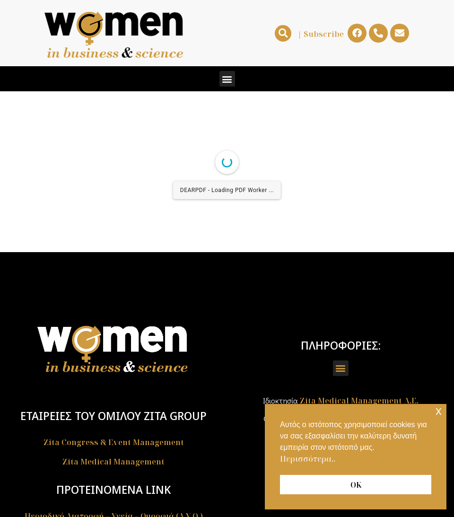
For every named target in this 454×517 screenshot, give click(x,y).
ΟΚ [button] (355, 485)
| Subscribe (320, 34)
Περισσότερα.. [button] (307, 459)
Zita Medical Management (113, 461)
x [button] (439, 410)
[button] (283, 33)
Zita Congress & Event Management (114, 442)
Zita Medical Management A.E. (359, 400)
